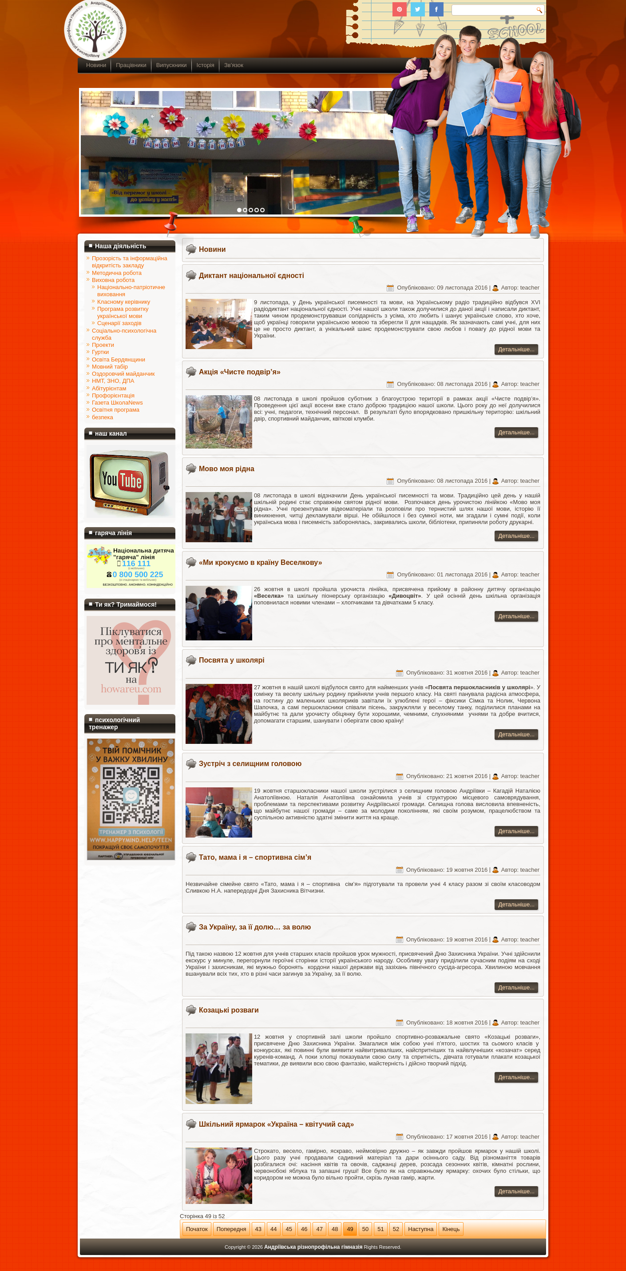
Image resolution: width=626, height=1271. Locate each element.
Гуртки (100, 352)
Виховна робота (113, 280)
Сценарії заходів (119, 323)
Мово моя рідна (226, 469)
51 (380, 1229)
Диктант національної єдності (251, 275)
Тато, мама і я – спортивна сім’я (255, 857)
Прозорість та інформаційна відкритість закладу (129, 262)
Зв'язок (233, 65)
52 (396, 1229)
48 (335, 1229)
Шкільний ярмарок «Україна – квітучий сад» (276, 1124)
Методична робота (117, 273)
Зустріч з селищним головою (250, 763)
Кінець (451, 1229)
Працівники (131, 65)
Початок (197, 1229)
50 (365, 1229)
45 (289, 1229)
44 (273, 1229)
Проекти (103, 345)
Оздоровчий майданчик (123, 373)
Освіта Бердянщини (118, 359)
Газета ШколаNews (117, 402)
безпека (102, 417)
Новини (96, 65)
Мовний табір (110, 366)
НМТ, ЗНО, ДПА (113, 380)
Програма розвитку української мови (123, 312)
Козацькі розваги (229, 1010)
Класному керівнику (123, 301)
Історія (205, 65)
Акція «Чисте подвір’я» (240, 372)
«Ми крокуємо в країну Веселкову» (260, 562)
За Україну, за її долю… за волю (255, 927)
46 (304, 1229)
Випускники (171, 65)
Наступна (420, 1229)
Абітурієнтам (109, 388)
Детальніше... (516, 349)
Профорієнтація (113, 395)
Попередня (231, 1229)
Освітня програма (115, 409)
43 (258, 1229)
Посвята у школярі (232, 660)
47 (319, 1229)
